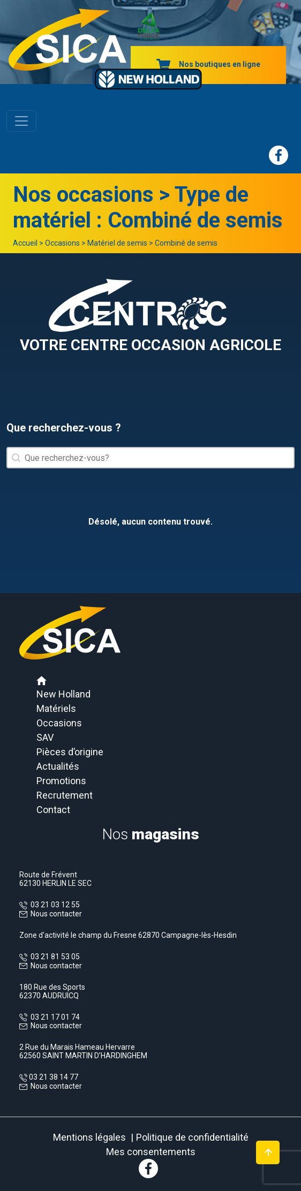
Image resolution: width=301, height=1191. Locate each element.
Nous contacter (56, 913)
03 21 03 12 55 (53, 904)
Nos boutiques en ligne (208, 64)
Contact (53, 809)
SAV (45, 737)
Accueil (25, 243)
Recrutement (64, 795)
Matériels (56, 708)
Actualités (57, 766)
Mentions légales (89, 1137)
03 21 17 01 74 (53, 1017)
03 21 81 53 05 (53, 956)
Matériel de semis (117, 243)
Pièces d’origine (69, 751)
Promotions (61, 780)
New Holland (63, 694)
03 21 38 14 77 (52, 1077)
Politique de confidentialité (192, 1137)
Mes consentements (150, 1151)
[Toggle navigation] (21, 121)
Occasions (62, 243)
